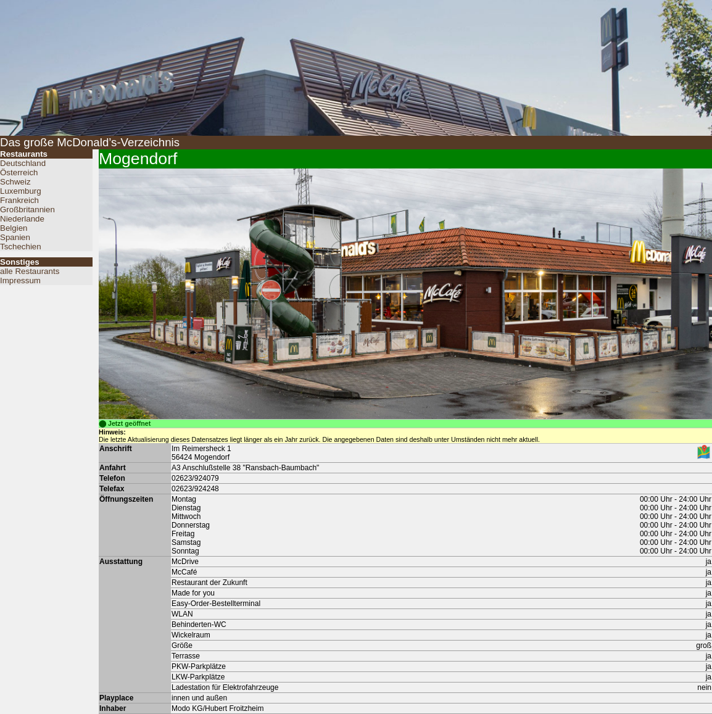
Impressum (20, 280)
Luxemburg (20, 191)
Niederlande (22, 218)
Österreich (19, 172)
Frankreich (19, 200)
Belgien (13, 228)
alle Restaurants (29, 271)
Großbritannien (27, 209)
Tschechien (20, 246)
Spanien (15, 237)
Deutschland (23, 163)
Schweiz (15, 181)
